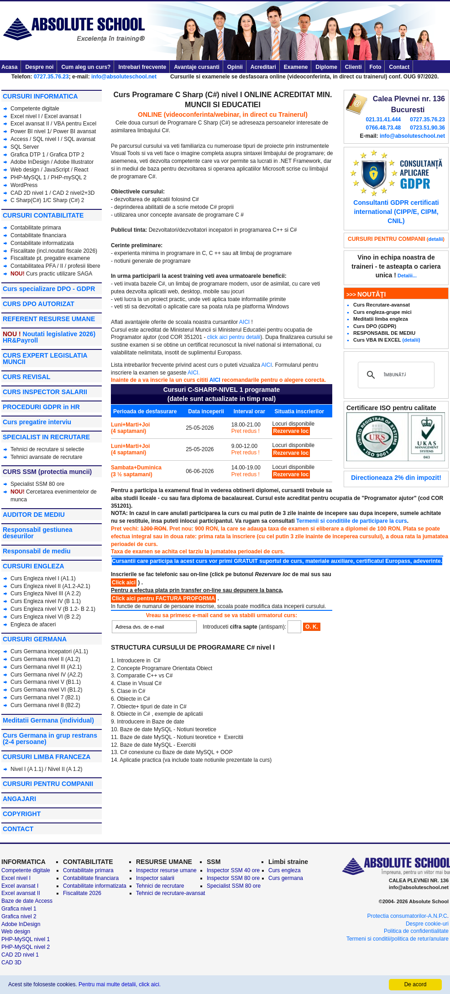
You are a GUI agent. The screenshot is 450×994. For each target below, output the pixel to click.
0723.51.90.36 (427, 128)
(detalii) (411, 340)
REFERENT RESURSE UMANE (49, 319)
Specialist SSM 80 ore (37, 484)
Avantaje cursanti (197, 67)
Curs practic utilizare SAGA (59, 274)
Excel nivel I (25, 116)
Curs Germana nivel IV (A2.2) (46, 674)
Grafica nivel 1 (19, 909)
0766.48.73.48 (383, 128)
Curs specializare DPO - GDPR (49, 288)
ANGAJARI (19, 798)
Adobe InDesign (29, 162)
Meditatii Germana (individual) (48, 720)
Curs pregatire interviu (37, 422)
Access (19, 139)
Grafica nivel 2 (19, 916)
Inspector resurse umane (166, 870)
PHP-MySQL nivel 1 (25, 939)
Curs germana (285, 878)
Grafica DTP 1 (27, 154)
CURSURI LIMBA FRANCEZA (46, 756)
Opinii (235, 67)
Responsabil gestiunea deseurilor (37, 533)
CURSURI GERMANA (35, 639)
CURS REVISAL (26, 376)
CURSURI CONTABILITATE (43, 215)
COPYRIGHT (22, 813)
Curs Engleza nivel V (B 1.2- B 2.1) (52, 609)
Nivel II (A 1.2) (65, 769)
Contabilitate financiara (38, 235)
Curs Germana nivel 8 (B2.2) (45, 705)
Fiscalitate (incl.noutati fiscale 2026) (53, 251)
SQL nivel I (46, 139)
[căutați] (395, 374)
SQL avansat (79, 139)
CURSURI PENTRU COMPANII (48, 783)
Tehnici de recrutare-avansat (170, 893)
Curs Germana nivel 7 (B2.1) (45, 697)
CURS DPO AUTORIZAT (38, 303)
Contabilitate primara (35, 227)
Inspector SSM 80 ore (233, 878)
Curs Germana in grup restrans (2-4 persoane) (50, 738)
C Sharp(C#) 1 (28, 200)
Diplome (326, 67)
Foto (375, 67)
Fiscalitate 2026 (82, 893)
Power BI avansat (74, 131)
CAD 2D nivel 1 (29, 193)
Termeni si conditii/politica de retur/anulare (397, 939)
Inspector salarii (155, 878)
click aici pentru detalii (234, 337)
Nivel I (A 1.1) (26, 769)
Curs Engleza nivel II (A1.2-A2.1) (50, 586)
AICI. (194, 372)
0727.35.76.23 (51, 76)
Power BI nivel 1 (30, 131)
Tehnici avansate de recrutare (46, 457)
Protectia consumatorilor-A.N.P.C (407, 916)
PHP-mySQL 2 (68, 177)
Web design (24, 170)
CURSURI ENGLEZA (33, 566)
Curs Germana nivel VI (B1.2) (46, 690)
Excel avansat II (29, 123)
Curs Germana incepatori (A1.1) (49, 651)
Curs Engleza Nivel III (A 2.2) (45, 593)
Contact (399, 67)
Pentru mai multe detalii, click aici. (119, 984)
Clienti (353, 67)
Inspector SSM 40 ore (233, 870)
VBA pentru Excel (75, 123)
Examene (296, 67)
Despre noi (39, 67)
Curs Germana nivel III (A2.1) (46, 667)
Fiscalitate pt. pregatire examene (50, 258)
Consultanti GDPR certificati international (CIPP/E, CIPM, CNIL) (396, 211)
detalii (436, 239)
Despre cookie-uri (427, 924)
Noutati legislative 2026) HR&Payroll (49, 337)
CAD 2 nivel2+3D (73, 193)
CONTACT (18, 829)
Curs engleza (284, 870)
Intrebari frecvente (142, 67)
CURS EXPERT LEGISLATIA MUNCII (45, 358)
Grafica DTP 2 (67, 154)
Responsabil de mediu (37, 551)
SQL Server (24, 147)
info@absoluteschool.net (124, 76)
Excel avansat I (62, 116)
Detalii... (407, 275)
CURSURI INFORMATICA (40, 96)
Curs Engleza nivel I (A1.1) (43, 578)
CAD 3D (11, 962)
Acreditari (263, 67)
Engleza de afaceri (33, 624)
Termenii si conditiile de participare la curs (351, 521)
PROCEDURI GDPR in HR (41, 407)
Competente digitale (34, 108)
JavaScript (56, 170)
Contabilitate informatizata (42, 243)
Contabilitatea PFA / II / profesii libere (55, 266)
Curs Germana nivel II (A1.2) (45, 659)
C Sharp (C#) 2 (65, 200)
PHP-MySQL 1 (29, 177)
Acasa (9, 67)
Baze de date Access (26, 901)
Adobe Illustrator (74, 162)
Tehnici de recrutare (160, 886)
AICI (244, 322)
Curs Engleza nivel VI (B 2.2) (45, 617)
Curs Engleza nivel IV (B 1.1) (45, 601)
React (81, 170)
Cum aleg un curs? (85, 67)
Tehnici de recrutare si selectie (47, 449)
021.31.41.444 (383, 119)
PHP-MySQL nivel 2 (25, 947)
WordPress (23, 185)
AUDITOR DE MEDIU (34, 514)
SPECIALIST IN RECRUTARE (46, 437)
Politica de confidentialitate (416, 931)
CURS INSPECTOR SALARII (45, 392)
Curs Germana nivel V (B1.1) (45, 682)
